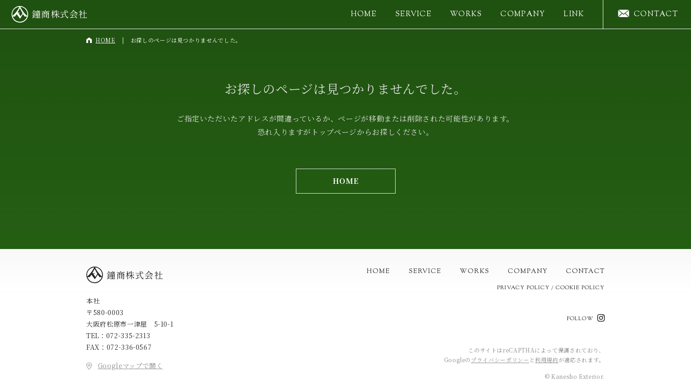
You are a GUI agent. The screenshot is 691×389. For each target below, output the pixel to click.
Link (574, 14)
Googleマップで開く (130, 365)
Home (364, 14)
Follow (580, 318)
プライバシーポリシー (500, 359)
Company (522, 14)
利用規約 (547, 359)
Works (466, 14)
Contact (585, 271)
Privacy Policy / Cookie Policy (551, 287)
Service (413, 14)
